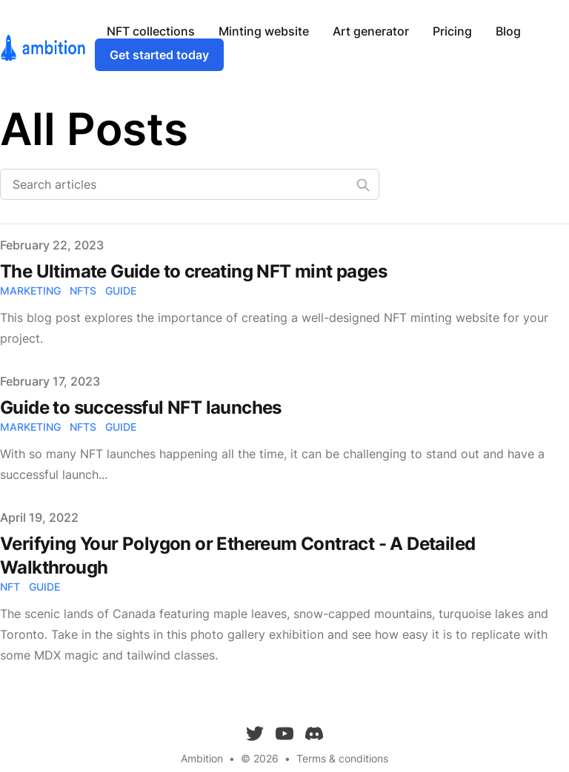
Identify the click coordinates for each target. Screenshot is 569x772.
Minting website (264, 31)
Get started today (159, 54)
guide (120, 290)
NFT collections (151, 31)
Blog (508, 31)
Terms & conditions (342, 758)
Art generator (371, 31)
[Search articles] (189, 184)
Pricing (452, 31)
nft (10, 586)
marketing (30, 290)
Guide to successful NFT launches (141, 407)
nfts (83, 290)
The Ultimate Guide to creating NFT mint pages (193, 271)
